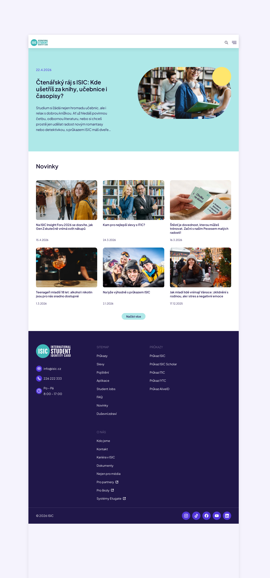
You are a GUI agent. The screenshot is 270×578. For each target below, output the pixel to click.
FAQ (100, 397)
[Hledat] (226, 42)
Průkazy (102, 356)
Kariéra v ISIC (106, 457)
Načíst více (133, 316)
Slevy (100, 364)
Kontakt (102, 449)
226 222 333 (53, 378)
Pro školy (105, 490)
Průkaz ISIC (157, 356)
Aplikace (103, 380)
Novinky (102, 405)
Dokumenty (105, 465)
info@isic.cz (52, 369)
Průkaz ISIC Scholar (163, 364)
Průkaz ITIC (157, 372)
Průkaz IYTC (158, 380)
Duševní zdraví (107, 414)
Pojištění (103, 372)
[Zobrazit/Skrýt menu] (234, 42)
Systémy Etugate (111, 498)
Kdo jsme (103, 441)
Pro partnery (107, 482)
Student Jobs (106, 389)
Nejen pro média (109, 474)
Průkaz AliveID (159, 389)
